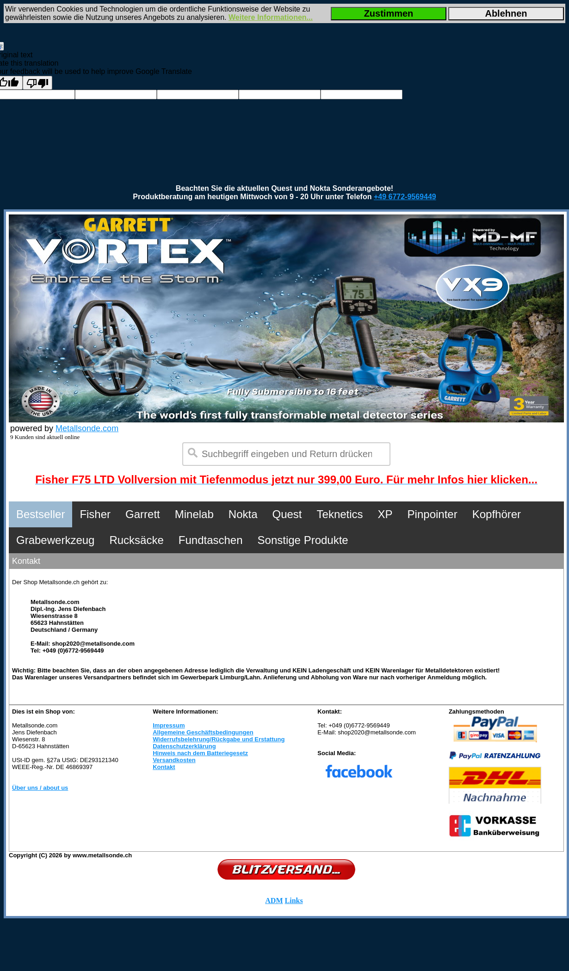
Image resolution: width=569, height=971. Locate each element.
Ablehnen (506, 13)
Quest (287, 514)
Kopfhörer (496, 514)
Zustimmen (389, 13)
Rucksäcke (136, 540)
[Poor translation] (37, 83)
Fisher (95, 514)
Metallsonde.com (87, 428)
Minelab (194, 514)
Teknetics (340, 514)
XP (385, 514)
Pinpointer (433, 514)
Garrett (142, 514)
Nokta (243, 514)
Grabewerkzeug (55, 540)
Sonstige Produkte (303, 540)
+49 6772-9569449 (405, 197)
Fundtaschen (211, 540)
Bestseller (40, 514)
